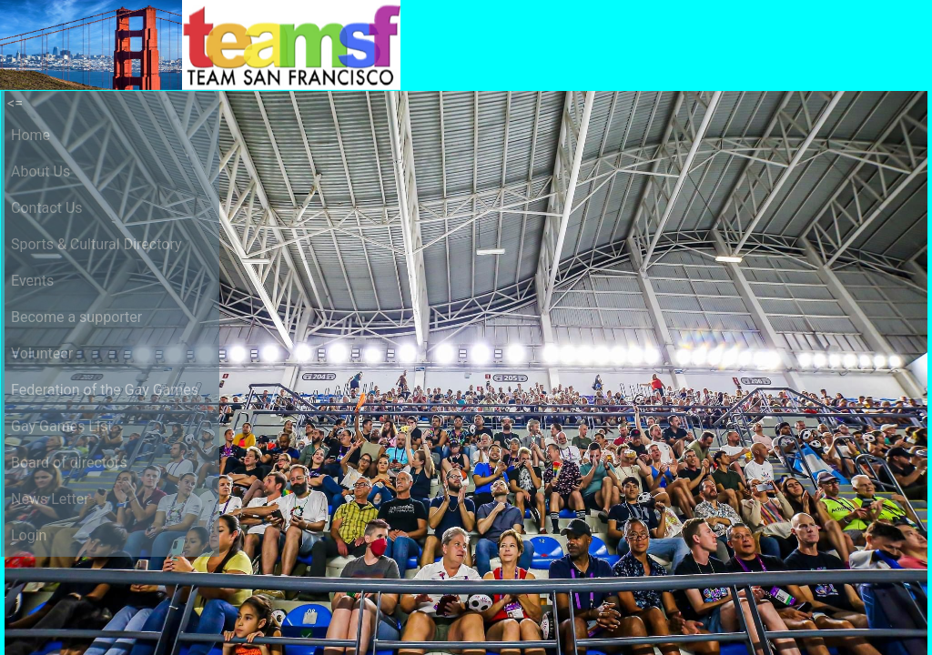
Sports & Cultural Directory (96, 244)
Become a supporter (76, 317)
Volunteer (42, 353)
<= (15, 103)
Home (30, 135)
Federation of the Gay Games (104, 389)
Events (32, 280)
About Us (40, 171)
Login (28, 535)
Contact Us (47, 208)
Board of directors (69, 462)
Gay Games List (61, 426)
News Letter (50, 499)
